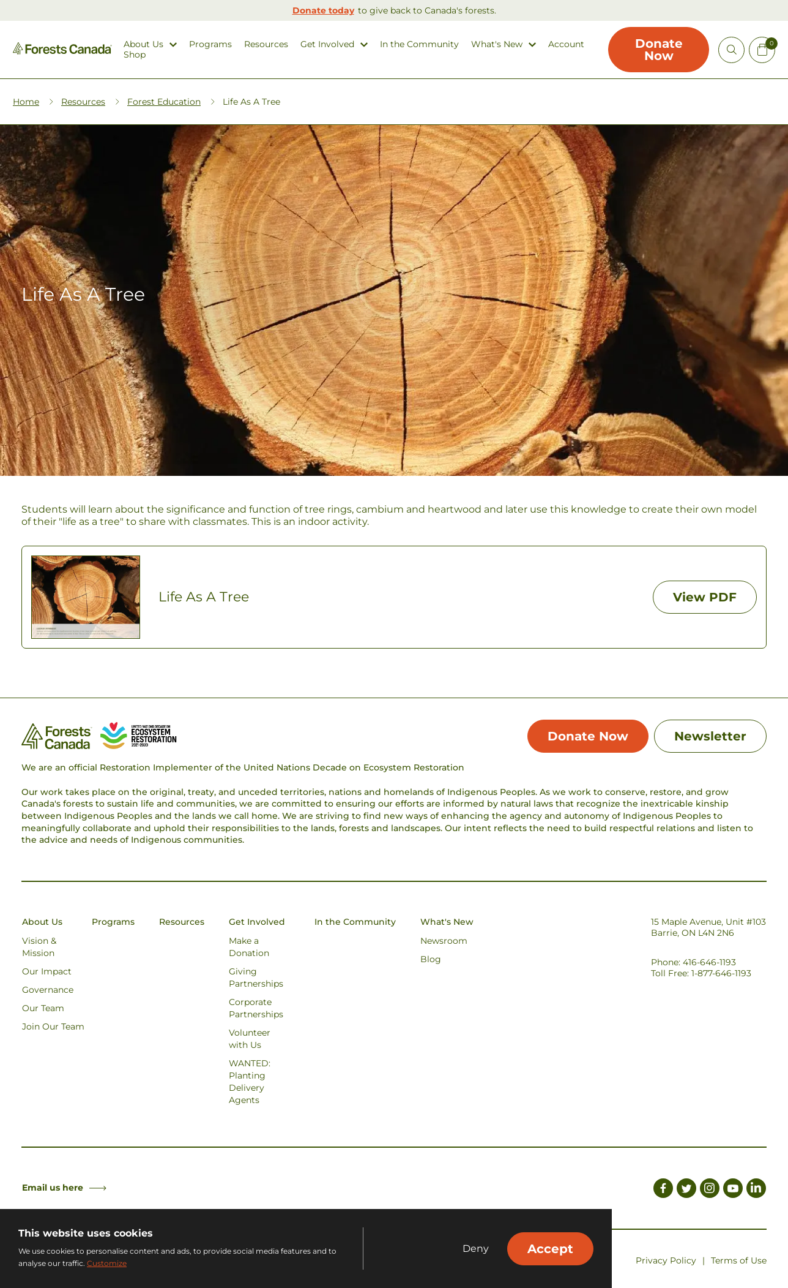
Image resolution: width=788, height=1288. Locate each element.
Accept (550, 1248)
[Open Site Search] (731, 50)
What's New (496, 44)
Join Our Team (53, 1026)
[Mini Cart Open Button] (762, 50)
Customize (107, 1263)
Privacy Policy (666, 1260)
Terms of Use (739, 1260)
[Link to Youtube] (732, 1190)
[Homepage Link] (62, 51)
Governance (47, 989)
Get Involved (327, 44)
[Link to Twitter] (686, 1190)
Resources (266, 44)
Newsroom (443, 940)
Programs (210, 44)
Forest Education (164, 101)
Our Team (43, 1008)
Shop (135, 55)
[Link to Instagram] (709, 1190)
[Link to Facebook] (663, 1190)
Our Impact (47, 971)
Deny (476, 1248)
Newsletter (710, 736)
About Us (143, 44)
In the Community (419, 44)
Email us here (64, 1187)
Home (26, 101)
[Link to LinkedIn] (756, 1190)
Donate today (323, 10)
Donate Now (659, 49)
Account (566, 44)
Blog (430, 959)
